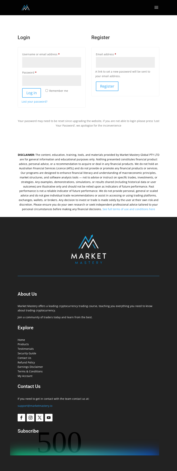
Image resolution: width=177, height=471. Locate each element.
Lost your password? (34, 101)
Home (21, 340)
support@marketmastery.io (35, 406)
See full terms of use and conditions (125, 209)
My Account (25, 376)
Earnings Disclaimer (30, 367)
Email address (112, 54)
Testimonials (26, 349)
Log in (31, 92)
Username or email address (46, 54)
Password (35, 72)
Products (23, 344)
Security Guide (27, 353)
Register (107, 86)
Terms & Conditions (30, 371)
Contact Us (24, 358)
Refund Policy (26, 362)
